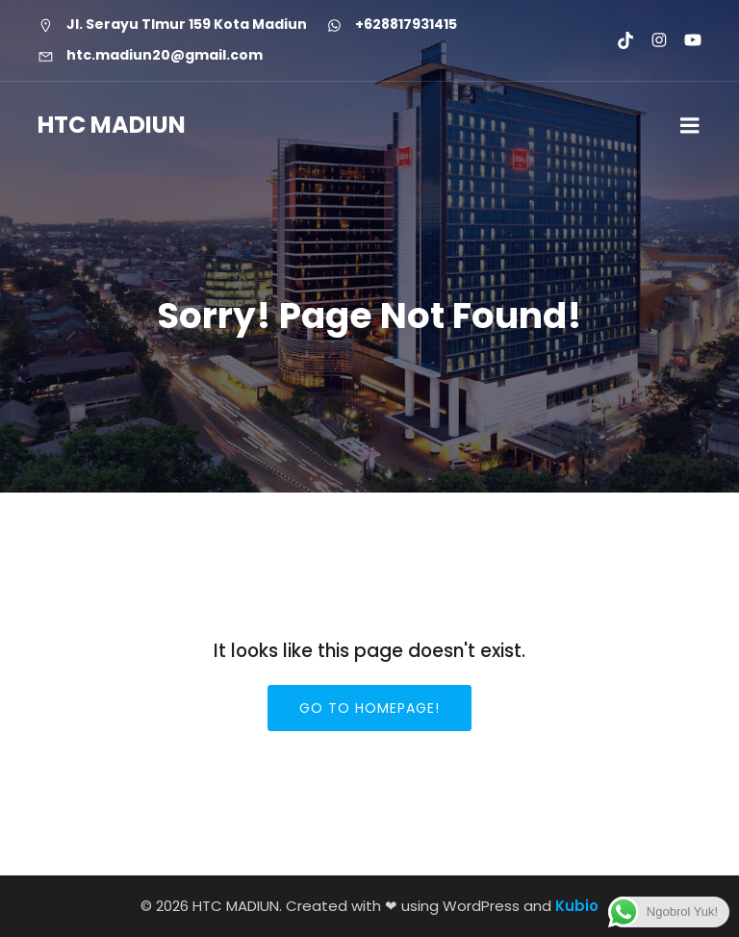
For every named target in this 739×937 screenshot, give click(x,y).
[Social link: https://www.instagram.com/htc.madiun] (651, 40)
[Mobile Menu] (689, 126)
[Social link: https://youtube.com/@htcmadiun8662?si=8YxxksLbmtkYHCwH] (684, 40)
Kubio (577, 906)
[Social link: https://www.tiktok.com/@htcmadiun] (617, 40)
